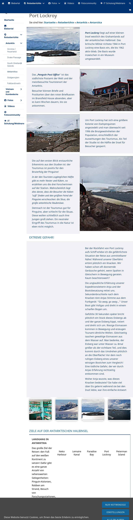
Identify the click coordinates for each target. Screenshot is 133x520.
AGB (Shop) (42, 516)
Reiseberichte (66, 22)
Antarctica (96, 22)
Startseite (50, 22)
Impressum (6, 516)
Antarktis (82, 22)
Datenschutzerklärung (24, 516)
